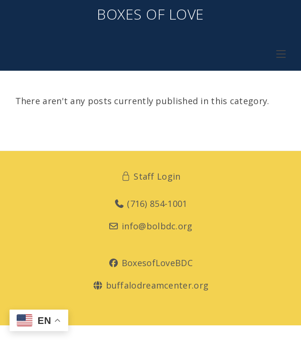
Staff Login (150, 176)
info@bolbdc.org (150, 226)
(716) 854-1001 (150, 203)
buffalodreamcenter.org (150, 285)
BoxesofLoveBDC (150, 263)
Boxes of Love (150, 14)
